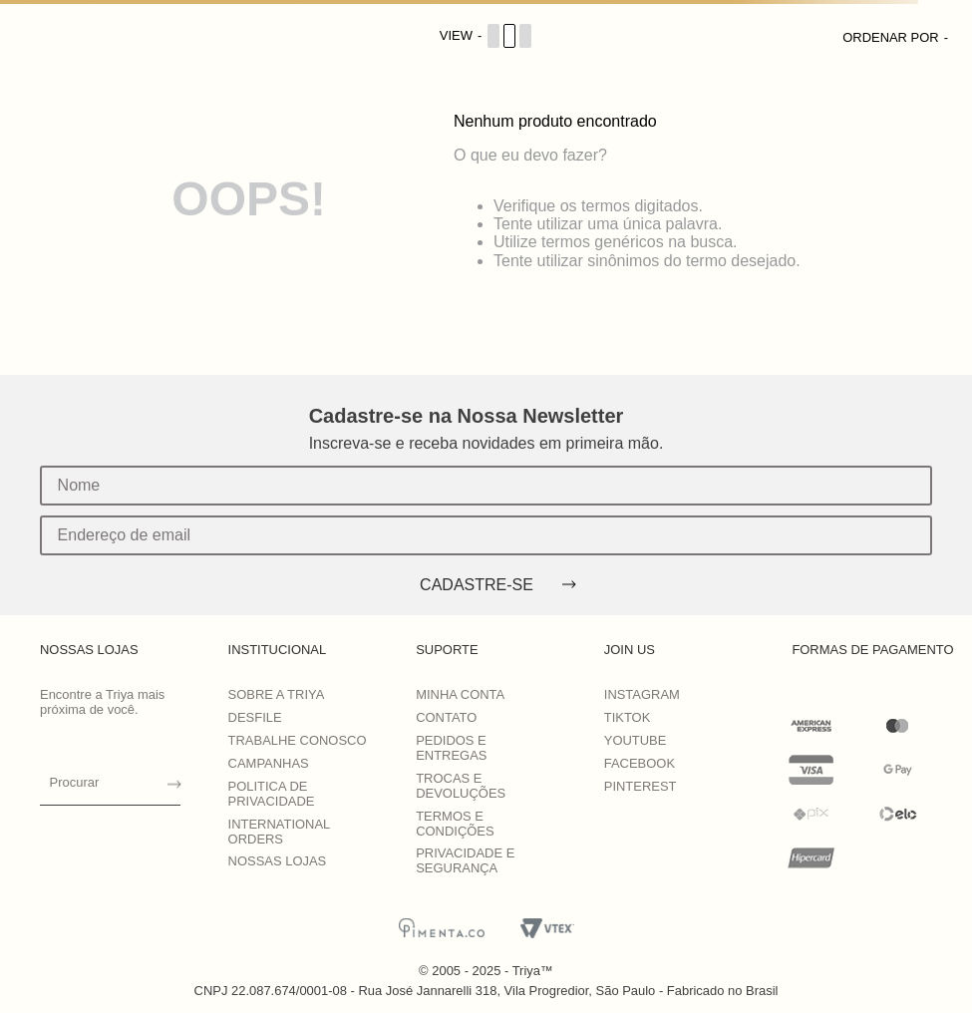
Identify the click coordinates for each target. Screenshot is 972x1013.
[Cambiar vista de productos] (486, 36)
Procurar (75, 782)
